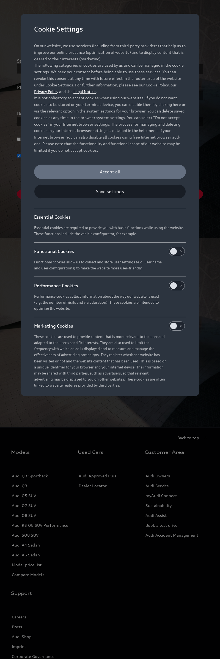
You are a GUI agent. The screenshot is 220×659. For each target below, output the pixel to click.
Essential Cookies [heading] (52, 217)
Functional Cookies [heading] (109, 251)
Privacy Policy (46, 91)
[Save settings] (110, 191)
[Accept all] (110, 172)
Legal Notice (84, 91)
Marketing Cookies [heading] (109, 326)
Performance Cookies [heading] (109, 285)
